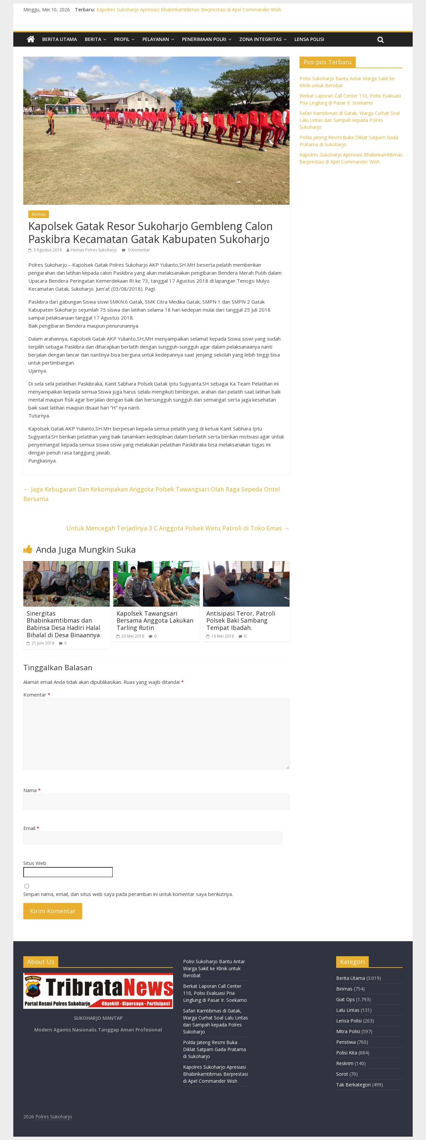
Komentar (36, 694)
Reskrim (344, 1063)
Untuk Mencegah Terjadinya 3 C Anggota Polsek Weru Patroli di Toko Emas (178, 528)
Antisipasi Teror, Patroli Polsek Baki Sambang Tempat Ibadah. (240, 620)
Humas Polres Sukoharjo (94, 250)
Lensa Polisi (309, 39)
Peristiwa (346, 1042)
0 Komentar (136, 250)
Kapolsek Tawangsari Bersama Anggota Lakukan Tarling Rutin (154, 620)
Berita (93, 39)
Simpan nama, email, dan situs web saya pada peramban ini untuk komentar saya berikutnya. (128, 894)
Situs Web (34, 863)
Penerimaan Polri (204, 39)
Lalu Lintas (347, 1010)
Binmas (39, 214)
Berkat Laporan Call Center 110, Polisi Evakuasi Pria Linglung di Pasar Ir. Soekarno (215, 993)
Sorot (342, 1074)
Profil (121, 39)
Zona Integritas (260, 39)
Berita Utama (59, 39)
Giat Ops (345, 999)
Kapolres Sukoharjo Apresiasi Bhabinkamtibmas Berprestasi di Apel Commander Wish (189, 9)
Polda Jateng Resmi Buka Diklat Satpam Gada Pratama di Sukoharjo (214, 1049)
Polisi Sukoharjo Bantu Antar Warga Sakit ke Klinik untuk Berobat (214, 968)
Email (31, 828)
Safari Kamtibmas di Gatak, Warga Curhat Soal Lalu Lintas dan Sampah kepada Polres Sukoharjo (350, 120)
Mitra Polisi (348, 1031)
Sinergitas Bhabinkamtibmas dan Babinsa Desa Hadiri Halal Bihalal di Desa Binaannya (63, 624)
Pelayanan (155, 39)
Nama (32, 790)
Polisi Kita (346, 1052)
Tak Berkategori (353, 1084)
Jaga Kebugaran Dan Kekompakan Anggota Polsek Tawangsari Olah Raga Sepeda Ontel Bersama (151, 494)
